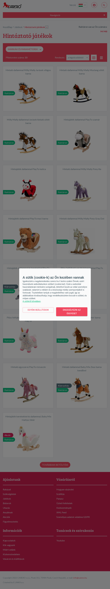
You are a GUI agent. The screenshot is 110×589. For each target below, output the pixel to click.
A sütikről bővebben (32, 301)
